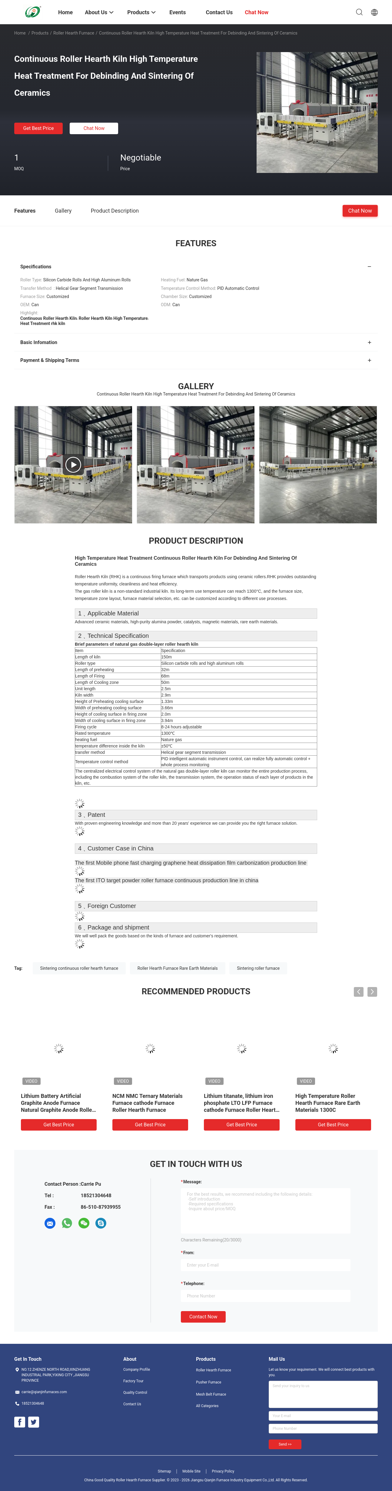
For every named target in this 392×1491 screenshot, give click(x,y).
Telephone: (193, 1283)
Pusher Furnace (208, 1382)
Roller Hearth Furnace (73, 33)
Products (40, 33)
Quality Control (135, 1392)
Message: (192, 1181)
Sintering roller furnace (258, 968)
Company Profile (136, 1369)
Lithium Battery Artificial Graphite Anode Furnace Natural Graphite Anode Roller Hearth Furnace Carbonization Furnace (57, 1110)
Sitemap (164, 1471)
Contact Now (203, 1317)
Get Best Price (38, 128)
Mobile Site (191, 1471)
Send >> (285, 1444)
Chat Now (94, 128)
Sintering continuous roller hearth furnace (79, 968)
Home (20, 33)
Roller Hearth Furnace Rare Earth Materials (178, 968)
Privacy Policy (223, 1471)
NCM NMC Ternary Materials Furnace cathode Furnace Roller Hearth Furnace (147, 1103)
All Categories (207, 1406)
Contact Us (132, 1404)
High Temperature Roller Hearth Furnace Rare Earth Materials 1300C (327, 1103)
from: (188, 1252)
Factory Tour (133, 1381)
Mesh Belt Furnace (211, 1394)
